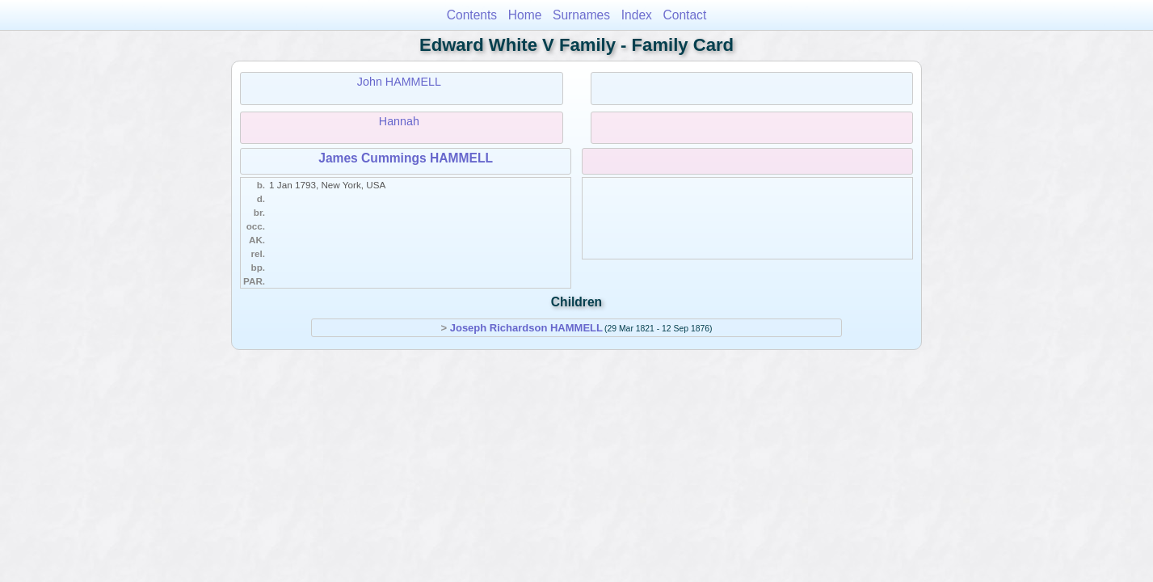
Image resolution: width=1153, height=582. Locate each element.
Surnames (581, 15)
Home (525, 15)
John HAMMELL (399, 81)
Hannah (399, 121)
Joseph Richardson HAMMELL (526, 328)
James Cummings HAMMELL (405, 158)
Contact (685, 15)
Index (636, 15)
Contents (472, 15)
